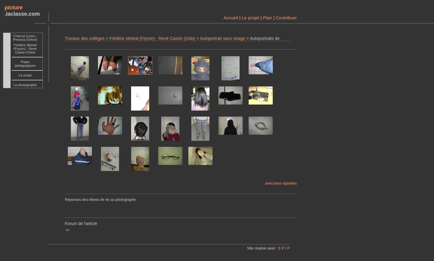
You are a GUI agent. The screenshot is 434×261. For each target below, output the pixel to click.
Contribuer (286, 17)
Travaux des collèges (85, 38)
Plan (267, 17)
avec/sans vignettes (281, 183)
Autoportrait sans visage (222, 38)
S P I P (284, 248)
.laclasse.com (22, 14)
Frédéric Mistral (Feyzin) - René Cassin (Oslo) (152, 38)
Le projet (250, 17)
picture (14, 8)
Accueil (230, 17)
